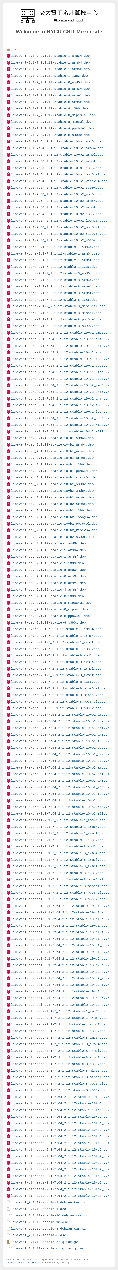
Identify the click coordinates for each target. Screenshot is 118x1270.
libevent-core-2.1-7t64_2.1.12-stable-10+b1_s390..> (60, 379)
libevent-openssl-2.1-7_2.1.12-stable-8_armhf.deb (58, 866)
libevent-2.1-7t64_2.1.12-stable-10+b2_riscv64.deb (59, 234)
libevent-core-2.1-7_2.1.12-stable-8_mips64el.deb (58, 306)
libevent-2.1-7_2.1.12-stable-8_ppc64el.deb (52, 128)
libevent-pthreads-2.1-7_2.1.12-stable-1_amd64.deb (59, 1011)
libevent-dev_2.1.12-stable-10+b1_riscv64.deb (54, 477)
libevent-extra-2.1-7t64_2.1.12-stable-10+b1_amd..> (60, 714)
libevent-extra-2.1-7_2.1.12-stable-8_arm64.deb (56, 662)
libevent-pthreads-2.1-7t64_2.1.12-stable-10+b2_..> (60, 1149)
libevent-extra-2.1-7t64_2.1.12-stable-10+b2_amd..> (60, 767)
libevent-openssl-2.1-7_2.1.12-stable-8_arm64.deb (58, 853)
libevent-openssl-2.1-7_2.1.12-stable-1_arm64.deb (58, 826)
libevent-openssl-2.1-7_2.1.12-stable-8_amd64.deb (58, 846)
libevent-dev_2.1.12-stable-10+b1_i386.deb (51, 464)
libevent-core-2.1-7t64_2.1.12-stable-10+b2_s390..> (60, 431)
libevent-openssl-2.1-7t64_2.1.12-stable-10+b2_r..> (60, 998)
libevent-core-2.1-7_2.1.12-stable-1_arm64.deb (55, 253)
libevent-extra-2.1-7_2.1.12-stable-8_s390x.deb (56, 708)
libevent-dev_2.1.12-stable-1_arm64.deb (48, 550)
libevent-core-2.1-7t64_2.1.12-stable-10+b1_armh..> (60, 352)
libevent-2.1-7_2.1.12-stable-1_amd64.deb (50, 56)
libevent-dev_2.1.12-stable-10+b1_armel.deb (52, 451)
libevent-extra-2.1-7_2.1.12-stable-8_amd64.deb (56, 655)
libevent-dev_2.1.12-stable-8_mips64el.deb (51, 603)
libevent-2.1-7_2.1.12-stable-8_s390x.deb (50, 135)
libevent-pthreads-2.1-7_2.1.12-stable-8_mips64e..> (60, 1070)
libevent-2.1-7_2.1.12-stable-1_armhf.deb (50, 69)
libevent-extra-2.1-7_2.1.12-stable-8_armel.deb (56, 668)
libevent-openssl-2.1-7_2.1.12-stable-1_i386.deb (57, 840)
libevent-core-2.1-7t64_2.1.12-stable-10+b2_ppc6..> (60, 418)
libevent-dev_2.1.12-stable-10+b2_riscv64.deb (54, 530)
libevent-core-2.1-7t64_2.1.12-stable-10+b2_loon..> (60, 411)
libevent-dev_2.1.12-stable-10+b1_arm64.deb (52, 444)
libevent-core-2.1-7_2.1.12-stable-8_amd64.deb (55, 273)
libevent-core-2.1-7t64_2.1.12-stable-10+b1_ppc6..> (60, 365)
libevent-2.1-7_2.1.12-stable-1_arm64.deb (50, 62)
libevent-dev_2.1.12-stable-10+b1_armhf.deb (52, 457)
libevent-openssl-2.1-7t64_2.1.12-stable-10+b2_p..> (60, 991)
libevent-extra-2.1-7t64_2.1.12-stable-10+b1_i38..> (60, 741)
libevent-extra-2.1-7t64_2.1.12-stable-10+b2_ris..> (60, 807)
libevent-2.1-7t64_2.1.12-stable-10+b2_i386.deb (56, 214)
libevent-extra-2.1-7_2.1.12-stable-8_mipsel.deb (57, 695)
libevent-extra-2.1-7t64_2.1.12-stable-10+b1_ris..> (60, 754)
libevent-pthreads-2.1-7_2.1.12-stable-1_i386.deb (58, 1031)
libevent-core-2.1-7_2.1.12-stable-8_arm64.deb (55, 280)
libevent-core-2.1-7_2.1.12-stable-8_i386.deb (54, 299)
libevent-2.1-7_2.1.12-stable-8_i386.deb (49, 108)
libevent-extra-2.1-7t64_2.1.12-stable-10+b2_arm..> (60, 774)
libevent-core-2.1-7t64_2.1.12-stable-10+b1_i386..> (60, 359)
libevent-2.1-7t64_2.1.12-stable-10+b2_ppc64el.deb (59, 227)
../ (14, 49)
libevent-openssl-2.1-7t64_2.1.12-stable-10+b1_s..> (60, 952)
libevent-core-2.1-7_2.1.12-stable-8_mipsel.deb (56, 313)
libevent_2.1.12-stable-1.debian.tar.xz (48, 1202)
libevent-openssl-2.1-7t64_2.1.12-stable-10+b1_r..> (60, 945)
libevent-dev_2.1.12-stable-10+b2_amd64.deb (52, 490)
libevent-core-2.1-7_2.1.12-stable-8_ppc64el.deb (57, 319)
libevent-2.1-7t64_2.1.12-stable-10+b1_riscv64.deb (59, 181)
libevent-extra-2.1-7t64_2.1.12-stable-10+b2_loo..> (60, 794)
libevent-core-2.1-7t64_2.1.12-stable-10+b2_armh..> (60, 398)
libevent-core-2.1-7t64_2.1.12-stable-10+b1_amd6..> (60, 332)
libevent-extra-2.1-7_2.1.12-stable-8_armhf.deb (56, 675)
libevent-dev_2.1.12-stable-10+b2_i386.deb (51, 510)
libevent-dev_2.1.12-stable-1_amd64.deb (48, 543)
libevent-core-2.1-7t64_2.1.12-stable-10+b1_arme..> (60, 346)
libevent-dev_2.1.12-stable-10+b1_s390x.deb (52, 484)
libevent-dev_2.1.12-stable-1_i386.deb (47, 563)
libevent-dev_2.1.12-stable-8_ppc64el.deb (50, 616)
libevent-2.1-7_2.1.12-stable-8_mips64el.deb (53, 115)
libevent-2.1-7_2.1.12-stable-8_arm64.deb (50, 88)
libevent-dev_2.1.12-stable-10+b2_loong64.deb (54, 517)
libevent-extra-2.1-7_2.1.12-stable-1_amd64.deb (56, 629)
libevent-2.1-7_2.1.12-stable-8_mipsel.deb (51, 121)
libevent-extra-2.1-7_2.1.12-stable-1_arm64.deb (56, 635)
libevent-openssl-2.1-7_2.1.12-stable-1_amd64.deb (58, 820)
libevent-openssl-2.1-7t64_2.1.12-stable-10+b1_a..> (60, 906)
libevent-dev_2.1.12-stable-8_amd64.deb (48, 570)
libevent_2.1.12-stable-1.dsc (38, 1209)
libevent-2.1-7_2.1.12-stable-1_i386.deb (49, 75)
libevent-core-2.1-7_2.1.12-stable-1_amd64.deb (55, 247)
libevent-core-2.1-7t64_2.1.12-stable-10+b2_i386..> (60, 405)
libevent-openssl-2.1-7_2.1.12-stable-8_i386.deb (57, 873)
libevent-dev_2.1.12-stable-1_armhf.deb (48, 556)
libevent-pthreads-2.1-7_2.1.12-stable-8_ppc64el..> (60, 1083)
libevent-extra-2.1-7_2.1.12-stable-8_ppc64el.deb (58, 701)
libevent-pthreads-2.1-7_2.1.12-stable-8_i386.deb (58, 1064)
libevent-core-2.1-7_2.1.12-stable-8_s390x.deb (55, 326)
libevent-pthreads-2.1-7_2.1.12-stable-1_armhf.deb (59, 1024)
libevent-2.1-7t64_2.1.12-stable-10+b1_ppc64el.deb (59, 174)
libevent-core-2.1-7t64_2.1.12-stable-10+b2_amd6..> (60, 385)
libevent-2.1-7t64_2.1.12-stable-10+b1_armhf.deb (57, 161)
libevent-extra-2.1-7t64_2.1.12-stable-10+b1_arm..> (60, 721)
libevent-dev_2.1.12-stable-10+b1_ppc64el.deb (54, 471)
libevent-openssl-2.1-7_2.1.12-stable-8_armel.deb (58, 859)
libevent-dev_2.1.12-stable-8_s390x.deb (48, 622)
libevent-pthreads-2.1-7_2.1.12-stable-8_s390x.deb (59, 1090)
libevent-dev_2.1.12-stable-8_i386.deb (47, 596)
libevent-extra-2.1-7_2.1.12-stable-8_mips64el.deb (59, 688)
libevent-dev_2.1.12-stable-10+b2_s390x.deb (52, 537)
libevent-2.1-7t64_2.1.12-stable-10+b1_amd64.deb (57, 141)
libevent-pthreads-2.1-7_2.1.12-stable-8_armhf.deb (59, 1057)
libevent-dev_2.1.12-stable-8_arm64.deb (48, 576)
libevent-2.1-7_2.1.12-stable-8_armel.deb (50, 95)
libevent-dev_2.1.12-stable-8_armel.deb (48, 583)
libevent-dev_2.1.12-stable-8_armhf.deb (48, 589)
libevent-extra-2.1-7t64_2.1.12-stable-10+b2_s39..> (60, 813)
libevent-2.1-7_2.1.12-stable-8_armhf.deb (50, 102)
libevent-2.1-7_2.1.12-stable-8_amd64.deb (50, 82)
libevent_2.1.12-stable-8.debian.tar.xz (48, 1228)
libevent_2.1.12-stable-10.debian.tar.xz (49, 1215)
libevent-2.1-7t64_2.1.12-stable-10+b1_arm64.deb (57, 148)
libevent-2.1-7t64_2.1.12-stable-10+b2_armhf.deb (57, 207)
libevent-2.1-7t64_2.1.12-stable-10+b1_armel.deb (57, 154)
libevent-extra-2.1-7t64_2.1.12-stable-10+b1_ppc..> (60, 747)
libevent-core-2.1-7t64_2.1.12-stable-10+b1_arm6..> (60, 339)
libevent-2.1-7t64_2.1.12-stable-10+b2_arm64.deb (57, 201)
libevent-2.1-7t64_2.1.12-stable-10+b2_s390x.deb (57, 240)
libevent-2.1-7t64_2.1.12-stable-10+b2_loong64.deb (59, 220)
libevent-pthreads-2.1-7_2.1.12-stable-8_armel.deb (59, 1050)
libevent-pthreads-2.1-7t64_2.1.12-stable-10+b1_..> (60, 1097)
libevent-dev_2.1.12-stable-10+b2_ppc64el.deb (54, 523)
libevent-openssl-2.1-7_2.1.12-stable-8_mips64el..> (60, 879)
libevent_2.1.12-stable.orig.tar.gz (44, 1242)
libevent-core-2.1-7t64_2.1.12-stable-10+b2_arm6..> (60, 392)
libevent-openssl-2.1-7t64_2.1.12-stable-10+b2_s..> (60, 1004)
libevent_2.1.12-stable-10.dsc (39, 1222)
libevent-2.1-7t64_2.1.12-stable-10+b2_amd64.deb (57, 194)
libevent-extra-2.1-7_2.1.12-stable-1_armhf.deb (56, 642)
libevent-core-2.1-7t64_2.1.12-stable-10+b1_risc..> (60, 372)
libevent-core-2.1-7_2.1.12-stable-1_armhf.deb (55, 260)
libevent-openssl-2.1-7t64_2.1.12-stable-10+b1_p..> (60, 939)
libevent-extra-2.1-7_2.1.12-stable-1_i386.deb (55, 649)
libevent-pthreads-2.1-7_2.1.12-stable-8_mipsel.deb (60, 1077)
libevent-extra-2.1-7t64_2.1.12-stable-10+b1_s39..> (60, 761)
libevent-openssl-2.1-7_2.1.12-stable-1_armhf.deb (58, 833)
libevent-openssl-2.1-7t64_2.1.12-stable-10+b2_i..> (60, 978)
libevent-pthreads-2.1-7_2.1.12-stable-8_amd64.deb (59, 1037)
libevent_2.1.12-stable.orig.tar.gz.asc (48, 1248)
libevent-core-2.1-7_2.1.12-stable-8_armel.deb (55, 286)
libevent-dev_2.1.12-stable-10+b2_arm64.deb (52, 497)
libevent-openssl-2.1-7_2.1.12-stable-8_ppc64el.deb (60, 892)
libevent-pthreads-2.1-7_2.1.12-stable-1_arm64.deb (59, 1017)
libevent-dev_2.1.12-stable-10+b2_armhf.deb (52, 504)
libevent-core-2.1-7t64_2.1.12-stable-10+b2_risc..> (60, 425)
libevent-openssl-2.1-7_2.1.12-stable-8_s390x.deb (58, 899)
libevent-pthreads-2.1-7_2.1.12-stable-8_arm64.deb (59, 1044)
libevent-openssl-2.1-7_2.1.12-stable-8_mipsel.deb (59, 886)
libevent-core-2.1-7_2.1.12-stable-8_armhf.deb (55, 293)
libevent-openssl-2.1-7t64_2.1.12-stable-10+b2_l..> (60, 985)
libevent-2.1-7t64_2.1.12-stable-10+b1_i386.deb (56, 168)
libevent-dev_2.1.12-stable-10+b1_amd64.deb (52, 438)
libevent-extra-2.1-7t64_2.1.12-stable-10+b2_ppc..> (60, 800)
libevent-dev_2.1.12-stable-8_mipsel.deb (49, 609)
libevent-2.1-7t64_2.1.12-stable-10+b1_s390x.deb (57, 187)
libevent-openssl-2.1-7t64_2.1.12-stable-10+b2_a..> (60, 958)
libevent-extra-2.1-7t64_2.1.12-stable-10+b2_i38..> (60, 787)
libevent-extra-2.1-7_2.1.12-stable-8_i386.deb (55, 681)
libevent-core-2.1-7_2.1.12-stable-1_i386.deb (54, 266)
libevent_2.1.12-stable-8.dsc (38, 1235)
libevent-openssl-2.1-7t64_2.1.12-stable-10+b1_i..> (60, 932)
